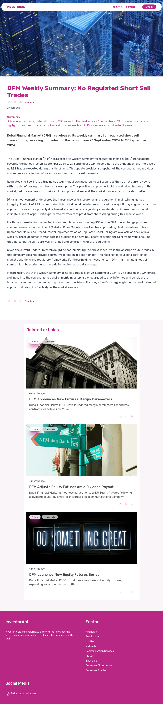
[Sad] (20, 102)
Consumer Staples (96, 670)
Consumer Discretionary (99, 665)
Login (149, 6)
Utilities (90, 641)
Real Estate (92, 636)
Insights (117, 6)
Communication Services (100, 651)
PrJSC (89, 655)
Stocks (130, 6)
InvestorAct (17, 6)
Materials (91, 646)
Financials (91, 631)
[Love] (15, 102)
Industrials (91, 660)
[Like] (9, 102)
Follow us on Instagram (24, 693)
